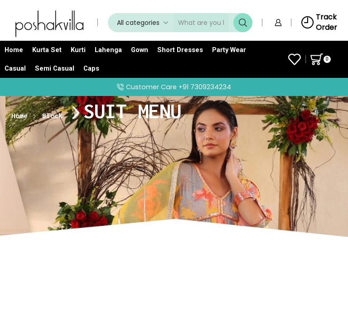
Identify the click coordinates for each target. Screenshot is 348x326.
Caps (91, 68)
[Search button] (242, 22)
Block (52, 115)
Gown (139, 50)
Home (14, 50)
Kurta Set (47, 50)
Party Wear (229, 50)
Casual (15, 68)
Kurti (78, 50)
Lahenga (108, 50)
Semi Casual (54, 68)
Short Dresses (180, 50)
